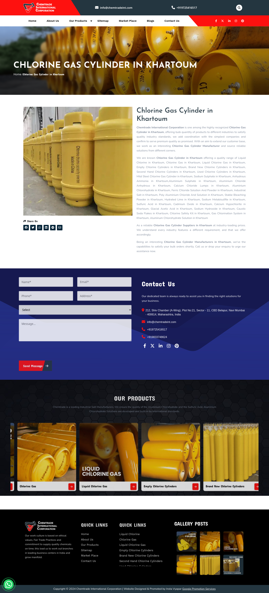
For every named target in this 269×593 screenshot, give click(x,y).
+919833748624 (154, 337)
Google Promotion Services (199, 589)
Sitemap (102, 20)
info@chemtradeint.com (113, 8)
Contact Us (172, 20)
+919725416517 (184, 8)
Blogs (150, 20)
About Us (53, 20)
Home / (18, 74)
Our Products (78, 20)
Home (32, 20)
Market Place (128, 20)
